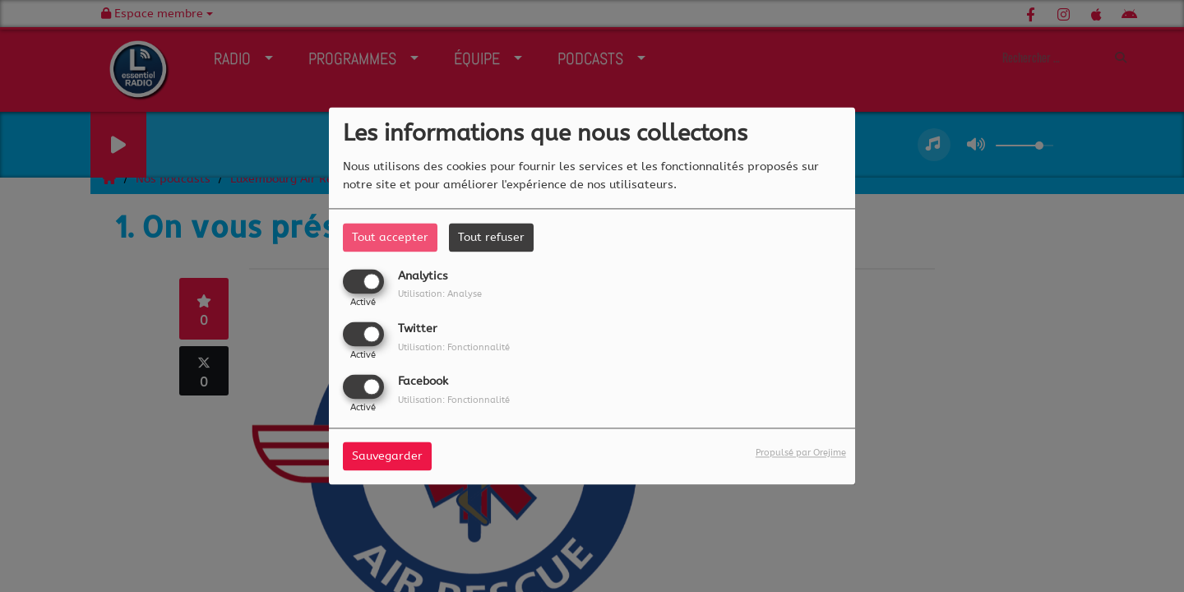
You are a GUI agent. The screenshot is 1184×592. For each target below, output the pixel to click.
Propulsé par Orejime (801, 453)
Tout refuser (491, 237)
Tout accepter (390, 237)
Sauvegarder (387, 457)
